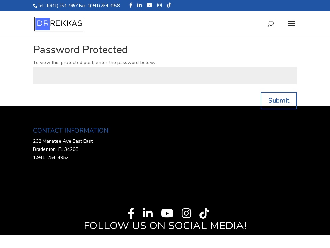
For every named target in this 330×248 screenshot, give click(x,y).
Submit (278, 100)
